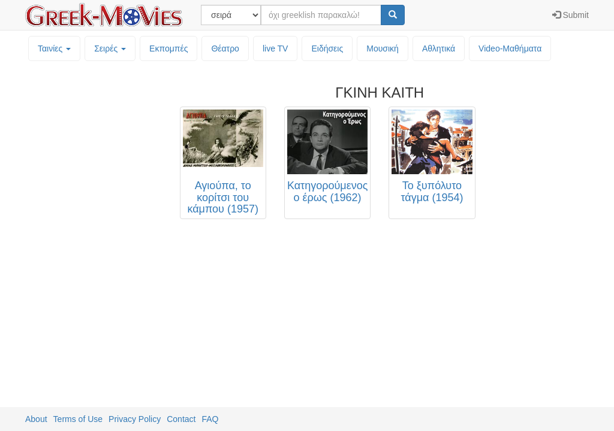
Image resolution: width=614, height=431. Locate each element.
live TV (275, 48)
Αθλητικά (438, 48)
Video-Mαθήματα (509, 48)
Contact (181, 419)
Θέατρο (225, 48)
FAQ (209, 419)
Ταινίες (54, 48)
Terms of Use (78, 419)
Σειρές (110, 48)
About (36, 419)
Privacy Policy (135, 419)
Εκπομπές (168, 48)
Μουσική (382, 48)
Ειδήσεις (327, 48)
